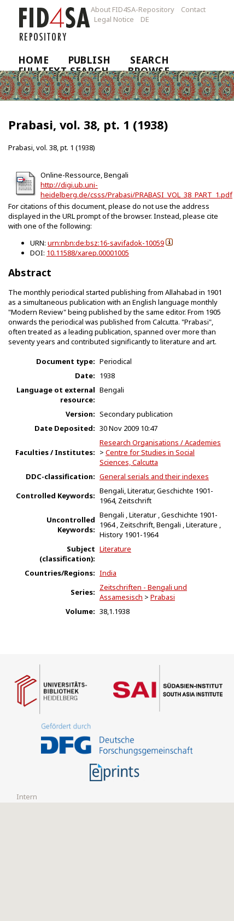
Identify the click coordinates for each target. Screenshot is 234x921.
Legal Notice (114, 19)
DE (145, 19)
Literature (115, 549)
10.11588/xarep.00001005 (87, 253)
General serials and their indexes (154, 476)
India (108, 573)
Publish (89, 59)
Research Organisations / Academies (160, 442)
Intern (26, 796)
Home (33, 59)
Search (149, 59)
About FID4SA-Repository (132, 9)
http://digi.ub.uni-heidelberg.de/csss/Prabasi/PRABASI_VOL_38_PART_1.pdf (136, 190)
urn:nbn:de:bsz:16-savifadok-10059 (106, 243)
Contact (193, 9)
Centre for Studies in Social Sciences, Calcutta (147, 457)
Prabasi (162, 597)
